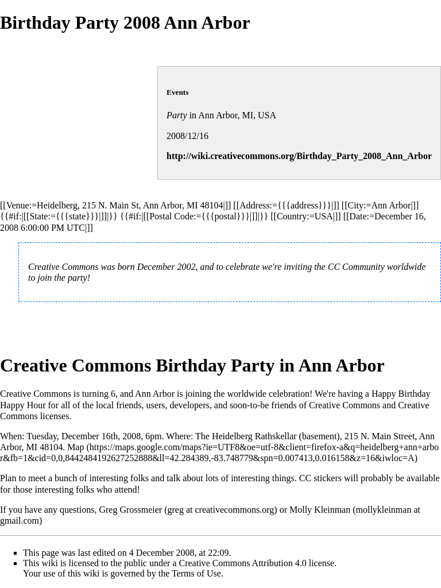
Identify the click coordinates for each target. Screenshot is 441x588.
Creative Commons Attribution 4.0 (243, 563)
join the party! (63, 278)
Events (177, 92)
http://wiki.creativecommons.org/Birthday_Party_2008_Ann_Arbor (299, 156)
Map (75, 447)
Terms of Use (196, 573)
